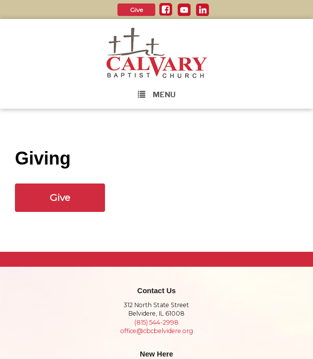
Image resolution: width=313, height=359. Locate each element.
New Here (156, 354)
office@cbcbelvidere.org (156, 331)
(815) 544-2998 (156, 322)
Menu (157, 94)
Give (136, 9)
